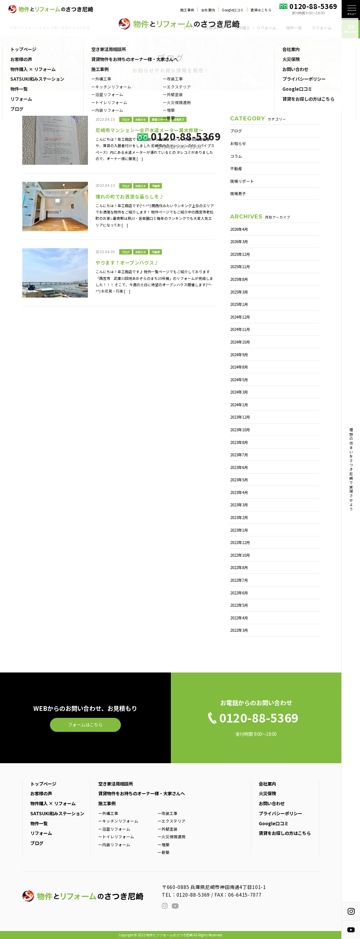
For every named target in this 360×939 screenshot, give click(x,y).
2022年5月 (239, 605)
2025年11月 (240, 266)
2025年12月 (240, 254)
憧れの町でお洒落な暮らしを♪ (130, 196)
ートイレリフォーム (116, 836)
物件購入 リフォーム (255, 27)
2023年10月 (240, 429)
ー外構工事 (108, 813)
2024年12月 (240, 317)
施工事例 (187, 9)
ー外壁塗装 (168, 829)
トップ (189, 27)
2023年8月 (239, 442)
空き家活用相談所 (115, 784)
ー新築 (164, 852)
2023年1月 (239, 530)
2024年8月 (239, 367)
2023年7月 (239, 454)
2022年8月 (239, 567)
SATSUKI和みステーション (57, 813)
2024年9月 (239, 354)
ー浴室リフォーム (114, 829)
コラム (236, 156)
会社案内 (208, 9)
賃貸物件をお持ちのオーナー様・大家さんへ (141, 793)
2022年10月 (240, 555)
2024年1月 (239, 404)
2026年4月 (239, 229)
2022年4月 (239, 617)
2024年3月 (239, 392)
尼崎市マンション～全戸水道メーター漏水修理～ (149, 130)
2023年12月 (240, 417)
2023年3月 (239, 504)
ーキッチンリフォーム (118, 821)
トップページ (43, 784)
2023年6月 (239, 467)
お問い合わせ (272, 803)
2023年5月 (239, 479)
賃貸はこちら (260, 9)
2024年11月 (240, 329)
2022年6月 (239, 592)
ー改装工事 (168, 813)
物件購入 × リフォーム (53, 803)
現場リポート (160, 119)
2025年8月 (239, 279)
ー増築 (164, 844)
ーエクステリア (171, 821)
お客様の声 (214, 27)
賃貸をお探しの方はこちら (285, 833)
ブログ (126, 119)
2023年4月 (239, 492)
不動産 (156, 185)
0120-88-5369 (193, 894)
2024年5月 (239, 379)
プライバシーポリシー (280, 813)
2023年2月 (239, 517)
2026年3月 (239, 241)
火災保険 (267, 793)
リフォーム (322, 27)
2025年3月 (239, 292)
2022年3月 (239, 630)
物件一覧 (294, 27)
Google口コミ (233, 9)
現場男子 (179, 119)
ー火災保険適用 (171, 836)
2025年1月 (239, 304)
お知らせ (140, 119)
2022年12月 (240, 542)
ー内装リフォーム (114, 844)
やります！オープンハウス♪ (127, 262)
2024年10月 (240, 342)
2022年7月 (239, 580)
